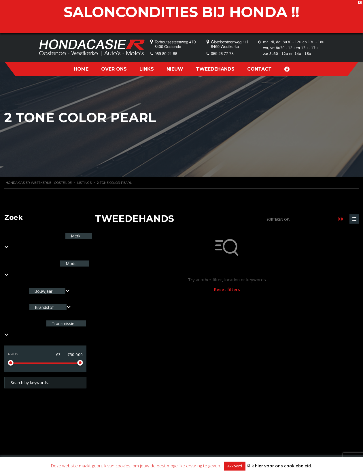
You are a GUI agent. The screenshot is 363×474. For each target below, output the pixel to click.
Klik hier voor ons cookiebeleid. (279, 466)
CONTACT (259, 69)
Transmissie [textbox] (62, 323)
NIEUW (175, 69)
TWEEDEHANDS (215, 69)
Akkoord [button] (234, 466)
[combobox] (49, 291)
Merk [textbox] (75, 236)
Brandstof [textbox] (44, 307)
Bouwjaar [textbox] (43, 291)
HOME (81, 69)
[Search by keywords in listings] (45, 382)
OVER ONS (114, 69)
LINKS (146, 69)
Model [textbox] (71, 263)
